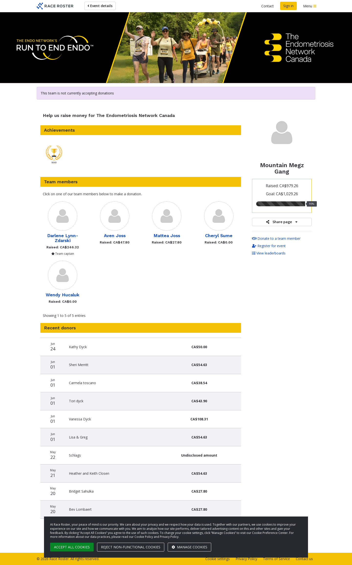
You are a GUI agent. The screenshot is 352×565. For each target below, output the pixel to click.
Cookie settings (217, 558)
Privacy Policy (246, 558)
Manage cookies (189, 547)
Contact (267, 6)
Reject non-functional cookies (130, 547)
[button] (54, 156)
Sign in (288, 5)
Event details (100, 5)
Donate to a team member (276, 238)
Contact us (304, 558)
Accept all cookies (72, 547)
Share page (281, 221)
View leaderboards (269, 253)
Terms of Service (276, 558)
